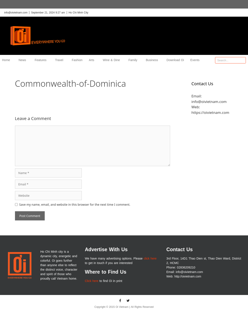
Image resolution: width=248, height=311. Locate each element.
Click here (91, 281)
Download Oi (175, 60)
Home (7, 60)
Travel (60, 60)
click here (150, 258)
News (23, 60)
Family (133, 60)
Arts (92, 60)
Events (195, 60)
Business (153, 60)
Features (42, 60)
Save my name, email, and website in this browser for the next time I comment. (74, 204)
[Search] (242, 60)
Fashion (77, 60)
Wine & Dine (112, 60)
